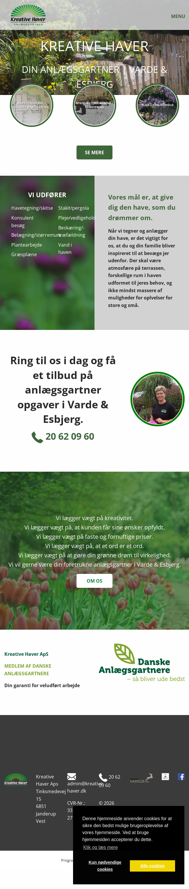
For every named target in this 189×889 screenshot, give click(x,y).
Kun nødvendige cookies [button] (105, 866)
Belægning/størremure (36, 235)
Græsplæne (24, 254)
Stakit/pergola (73, 208)
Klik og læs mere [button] (100, 847)
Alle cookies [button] (152, 865)
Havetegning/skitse (32, 208)
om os (94, 581)
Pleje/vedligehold (77, 218)
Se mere (94, 152)
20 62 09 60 (63, 436)
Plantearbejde (26, 245)
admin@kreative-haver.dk (85, 783)
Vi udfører (47, 194)
